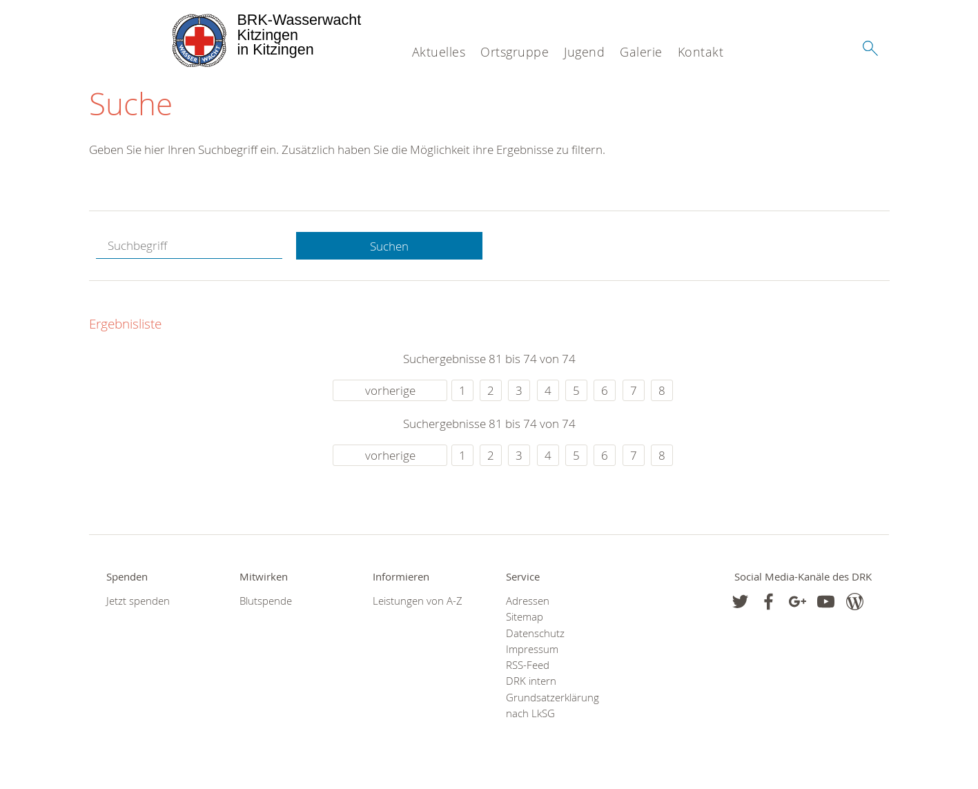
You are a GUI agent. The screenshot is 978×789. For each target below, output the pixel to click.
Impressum (532, 649)
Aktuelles (439, 51)
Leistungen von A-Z (417, 600)
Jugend (584, 51)
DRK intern (531, 681)
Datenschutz (535, 633)
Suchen (389, 246)
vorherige (390, 390)
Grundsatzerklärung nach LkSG (552, 705)
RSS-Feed (527, 665)
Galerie (641, 51)
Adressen (527, 600)
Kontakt (701, 51)
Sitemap (524, 616)
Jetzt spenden (138, 600)
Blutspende (265, 600)
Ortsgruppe (514, 51)
